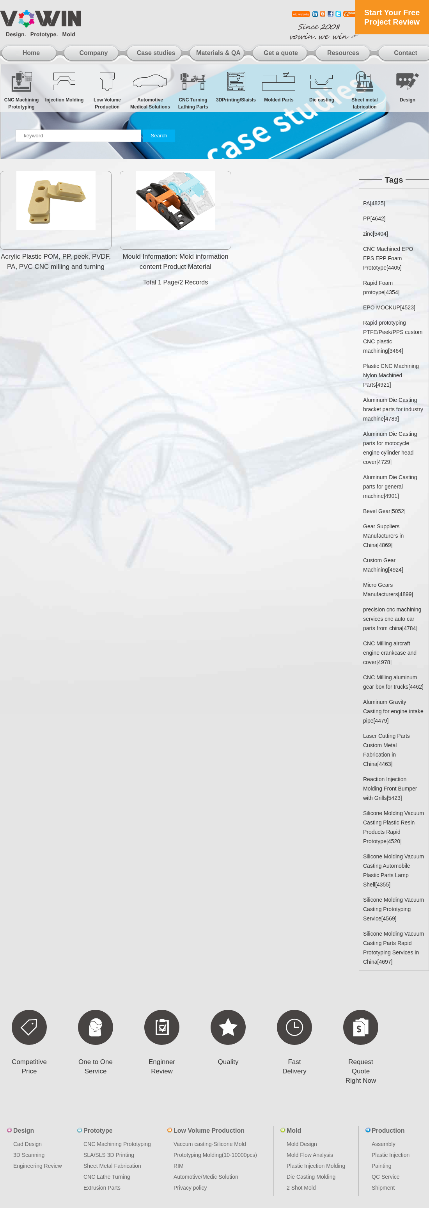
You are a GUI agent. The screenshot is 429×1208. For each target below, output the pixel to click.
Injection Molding (64, 86)
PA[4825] (374, 203)
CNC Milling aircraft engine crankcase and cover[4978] (390, 652)
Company (94, 53)
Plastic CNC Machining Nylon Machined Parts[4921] (391, 375)
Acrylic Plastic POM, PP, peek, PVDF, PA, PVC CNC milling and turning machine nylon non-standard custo (56, 267)
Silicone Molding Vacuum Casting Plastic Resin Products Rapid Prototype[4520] (393, 827)
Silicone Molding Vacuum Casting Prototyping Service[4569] (393, 909)
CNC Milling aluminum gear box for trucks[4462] (393, 682)
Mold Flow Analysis (310, 1155)
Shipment (383, 1188)
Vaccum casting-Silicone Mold (210, 1144)
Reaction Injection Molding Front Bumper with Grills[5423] (390, 788)
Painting (382, 1166)
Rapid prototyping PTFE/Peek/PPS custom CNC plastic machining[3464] (393, 337)
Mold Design (302, 1144)
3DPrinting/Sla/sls (235, 86)
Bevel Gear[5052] (384, 511)
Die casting (321, 86)
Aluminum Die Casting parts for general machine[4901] (390, 486)
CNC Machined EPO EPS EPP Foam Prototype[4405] (388, 258)
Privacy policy (190, 1188)
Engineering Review (37, 1166)
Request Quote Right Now (361, 1071)
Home (31, 53)
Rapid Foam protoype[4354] (381, 287)
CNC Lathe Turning (106, 1177)
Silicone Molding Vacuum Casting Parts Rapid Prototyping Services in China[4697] (393, 948)
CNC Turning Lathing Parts (193, 90)
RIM (179, 1166)
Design (407, 86)
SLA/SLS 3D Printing (108, 1155)
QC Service (386, 1177)
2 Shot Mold (301, 1188)
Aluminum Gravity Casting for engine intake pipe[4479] (393, 711)
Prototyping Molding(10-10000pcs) (215, 1155)
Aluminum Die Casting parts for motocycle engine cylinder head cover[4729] (390, 448)
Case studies (156, 53)
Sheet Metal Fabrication (112, 1166)
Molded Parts (278, 86)
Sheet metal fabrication (364, 90)
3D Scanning (28, 1155)
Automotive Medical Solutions (150, 90)
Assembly (383, 1144)
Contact (405, 53)
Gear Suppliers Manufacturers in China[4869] (383, 535)
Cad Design (27, 1144)
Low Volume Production (107, 90)
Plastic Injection (391, 1155)
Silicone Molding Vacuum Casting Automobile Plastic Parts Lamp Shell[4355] (393, 870)
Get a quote (281, 53)
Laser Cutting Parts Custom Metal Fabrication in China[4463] (386, 750)
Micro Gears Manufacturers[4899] (388, 589)
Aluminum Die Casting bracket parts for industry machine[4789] (393, 409)
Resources (343, 53)
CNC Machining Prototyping (21, 90)
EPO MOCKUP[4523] (389, 307)
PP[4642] (374, 218)
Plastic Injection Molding (316, 1166)
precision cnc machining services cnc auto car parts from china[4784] (392, 618)
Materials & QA (218, 53)
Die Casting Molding (311, 1177)
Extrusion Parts (102, 1188)
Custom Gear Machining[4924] (383, 565)
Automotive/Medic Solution (206, 1177)
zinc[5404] (375, 234)
